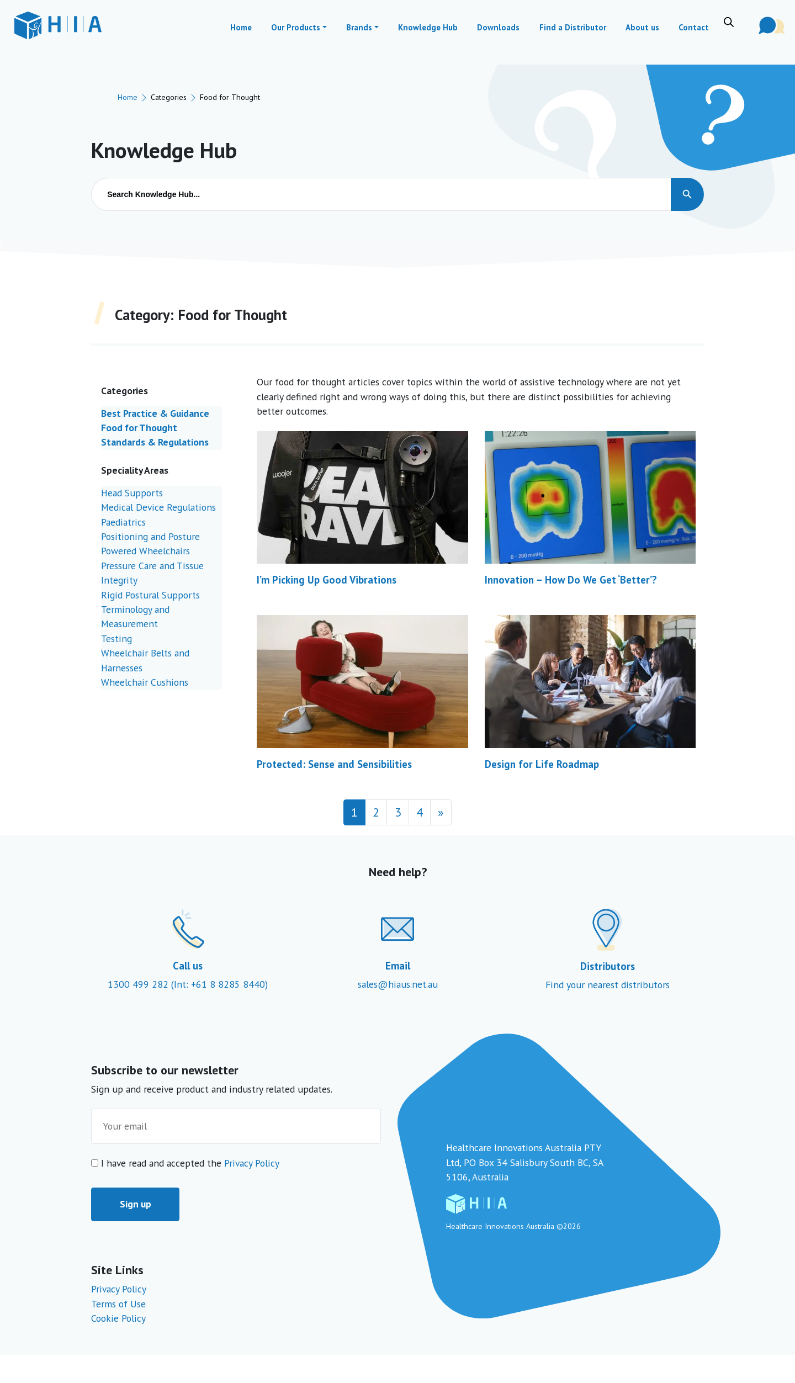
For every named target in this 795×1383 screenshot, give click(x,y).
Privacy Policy (251, 1163)
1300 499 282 (139, 984)
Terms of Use (118, 1303)
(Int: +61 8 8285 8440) (219, 984)
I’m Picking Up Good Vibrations (326, 579)
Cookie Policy (118, 1318)
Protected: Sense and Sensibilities (334, 764)
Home (127, 97)
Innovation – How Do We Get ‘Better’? (571, 579)
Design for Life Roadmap (542, 764)
